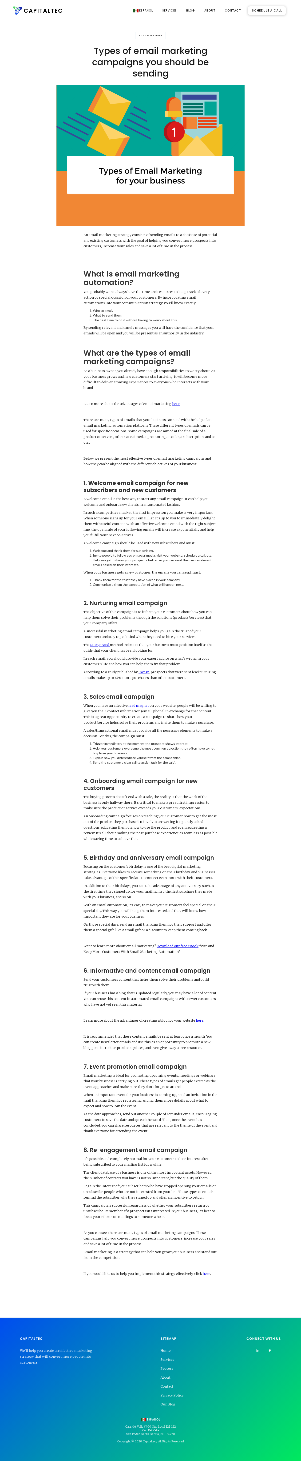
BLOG (190, 10)
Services (171, 1359)
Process (170, 1368)
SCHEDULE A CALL (267, 10)
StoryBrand (100, 645)
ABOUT (209, 10)
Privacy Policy (175, 1395)
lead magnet (138, 705)
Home (169, 1351)
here (176, 404)
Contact (170, 1386)
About (169, 1377)
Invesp (144, 672)
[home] (38, 11)
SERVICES (169, 10)
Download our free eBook (177, 946)
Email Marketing (150, 35)
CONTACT (233, 10)
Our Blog (171, 1404)
